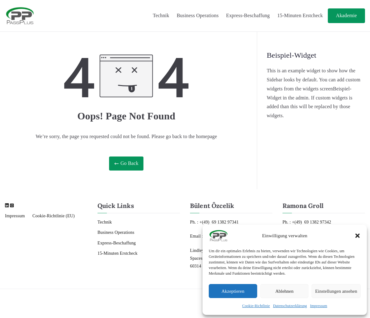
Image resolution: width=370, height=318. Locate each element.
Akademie (346, 15)
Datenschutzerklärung (290, 306)
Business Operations (197, 15)
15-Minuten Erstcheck (300, 15)
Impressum (318, 306)
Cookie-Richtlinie (256, 306)
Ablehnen (284, 291)
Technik (161, 15)
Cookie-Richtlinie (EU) (53, 216)
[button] (357, 236)
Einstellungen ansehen (336, 291)
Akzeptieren (233, 291)
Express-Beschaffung (248, 15)
